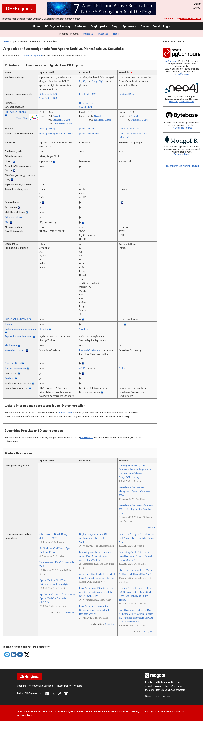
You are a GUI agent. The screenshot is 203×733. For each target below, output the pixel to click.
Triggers (9, 324)
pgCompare (171, 61)
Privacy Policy (63, 685)
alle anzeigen (150, 527)
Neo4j (116, 33)
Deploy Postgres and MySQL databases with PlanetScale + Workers (93, 538)
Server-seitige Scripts (16, 319)
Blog (115, 26)
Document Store (87, 103)
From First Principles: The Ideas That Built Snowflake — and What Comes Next (137, 538)
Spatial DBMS (86, 107)
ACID (82, 368)
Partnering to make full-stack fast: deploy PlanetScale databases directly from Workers (95, 556)
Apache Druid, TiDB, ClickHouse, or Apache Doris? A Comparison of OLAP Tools (57, 598)
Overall (56, 116)
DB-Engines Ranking (57, 26)
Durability (10, 378)
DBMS (6, 41)
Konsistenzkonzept (15, 350)
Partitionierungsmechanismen (20, 329)
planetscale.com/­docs (89, 133)
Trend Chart (22, 118)
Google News (70, 612)
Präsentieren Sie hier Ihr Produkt (182, 165)
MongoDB (88, 33)
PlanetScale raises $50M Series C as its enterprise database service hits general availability (96, 592)
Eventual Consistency (89, 350)
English (197, 3)
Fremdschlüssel (13, 363)
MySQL (83, 81)
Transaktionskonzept (15, 368)
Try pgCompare (181, 74)
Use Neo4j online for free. (181, 101)
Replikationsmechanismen (18, 336)
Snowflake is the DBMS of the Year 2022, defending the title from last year (136, 509)
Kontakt (78, 685)
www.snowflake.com (129, 128)
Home (36, 26)
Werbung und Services (41, 685)
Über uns (21, 685)
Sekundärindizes (13, 217)
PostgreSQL (97, 81)
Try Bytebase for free (181, 128)
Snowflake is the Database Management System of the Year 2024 (134, 491)
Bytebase (103, 33)
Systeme (80, 26)
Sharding (43, 329)
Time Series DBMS (48, 98)
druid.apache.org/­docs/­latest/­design (56, 133)
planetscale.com (87, 128)
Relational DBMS (48, 94)
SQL (7, 222)
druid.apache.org (47, 128)
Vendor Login (161, 26)
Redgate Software (190, 18)
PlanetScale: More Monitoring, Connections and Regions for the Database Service (95, 610)
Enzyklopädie (99, 26)
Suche (145, 26)
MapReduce (11, 345)
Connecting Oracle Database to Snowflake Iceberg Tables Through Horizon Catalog (135, 556)
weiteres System (33, 55)
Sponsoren (129, 26)
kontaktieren (65, 412)
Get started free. (182, 154)
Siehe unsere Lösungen (157, 696)
